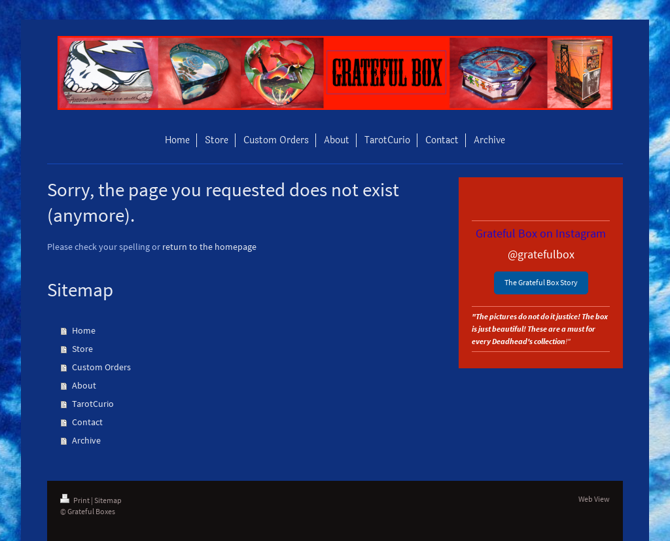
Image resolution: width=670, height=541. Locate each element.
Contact (87, 422)
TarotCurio (93, 404)
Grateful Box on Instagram (541, 233)
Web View (594, 499)
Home (84, 330)
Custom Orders (101, 367)
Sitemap (108, 500)
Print (75, 500)
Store (82, 349)
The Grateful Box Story (541, 282)
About (84, 385)
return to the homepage (209, 247)
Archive (86, 440)
